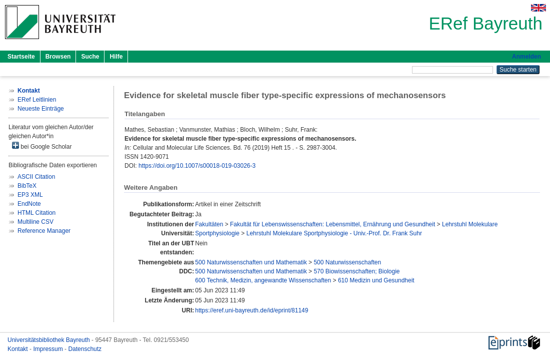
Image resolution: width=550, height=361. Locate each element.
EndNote (29, 203)
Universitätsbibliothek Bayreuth (50, 339)
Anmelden (526, 56)
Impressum (48, 348)
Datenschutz (85, 348)
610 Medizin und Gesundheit (376, 280)
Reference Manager (44, 230)
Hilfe (116, 56)
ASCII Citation (36, 176)
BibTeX (27, 185)
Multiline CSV (36, 221)
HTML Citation (37, 212)
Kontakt (19, 348)
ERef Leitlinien (37, 99)
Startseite (21, 56)
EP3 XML (30, 194)
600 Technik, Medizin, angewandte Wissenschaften (263, 280)
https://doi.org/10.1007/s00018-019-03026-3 (197, 165)
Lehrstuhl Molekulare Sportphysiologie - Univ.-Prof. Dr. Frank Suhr (334, 233)
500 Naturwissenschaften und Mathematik (250, 262)
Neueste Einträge (41, 108)
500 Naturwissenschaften (347, 262)
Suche (90, 56)
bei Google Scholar (42, 146)
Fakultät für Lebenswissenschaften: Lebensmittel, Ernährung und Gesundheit (332, 224)
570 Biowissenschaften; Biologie (357, 271)
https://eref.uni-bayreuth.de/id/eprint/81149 (251, 310)
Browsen (58, 56)
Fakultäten (209, 224)
